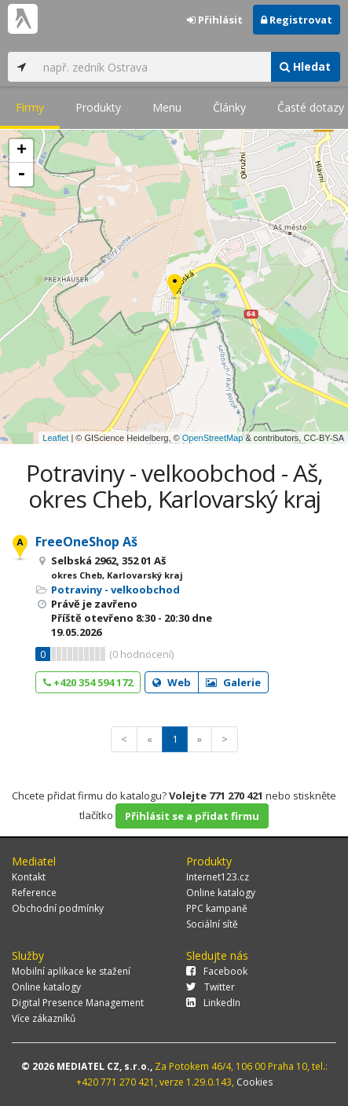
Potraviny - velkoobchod (115, 589)
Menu (166, 107)
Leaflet (55, 438)
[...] (153, 67)
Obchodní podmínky (58, 908)
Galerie (233, 682)
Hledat (305, 66)
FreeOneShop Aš (86, 541)
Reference (34, 892)
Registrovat (296, 20)
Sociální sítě (212, 924)
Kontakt (29, 877)
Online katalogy (220, 892)
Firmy (30, 107)
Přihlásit (215, 20)
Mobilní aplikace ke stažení (71, 971)
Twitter (210, 987)
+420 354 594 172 (88, 682)
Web (171, 682)
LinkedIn (213, 1002)
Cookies (254, 1082)
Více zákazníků (43, 1018)
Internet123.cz (217, 877)
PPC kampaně (216, 908)
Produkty (98, 107)
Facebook (216, 971)
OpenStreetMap (213, 438)
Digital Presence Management (78, 1002)
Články (229, 107)
